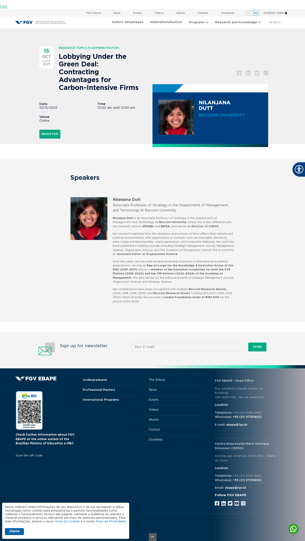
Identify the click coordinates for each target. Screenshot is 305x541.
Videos (159, 13)
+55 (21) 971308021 (247, 417)
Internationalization (166, 22)
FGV (3, 6)
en (255, 13)
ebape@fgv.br (237, 424)
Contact (203, 13)
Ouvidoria (227, 13)
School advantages (127, 22)
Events (137, 13)
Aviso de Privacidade (111, 521)
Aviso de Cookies (67, 521)
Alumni (180, 13)
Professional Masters (99, 389)
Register (50, 134)
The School (93, 13)
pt (248, 13)
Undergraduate (95, 380)
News (117, 13)
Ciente (14, 531)
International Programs (101, 399)
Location (221, 404)
